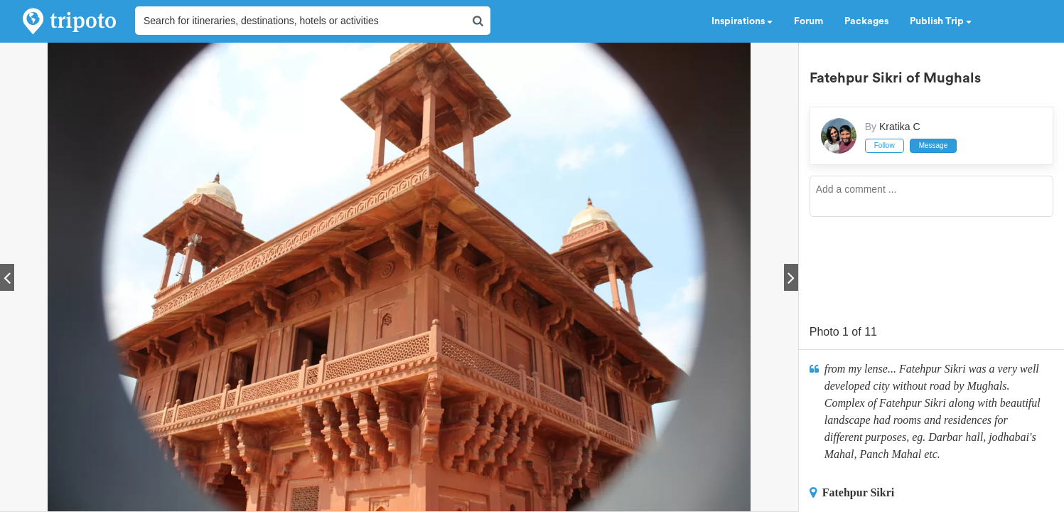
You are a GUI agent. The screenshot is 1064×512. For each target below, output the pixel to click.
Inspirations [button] (742, 21)
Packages (866, 21)
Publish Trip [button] (941, 21)
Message (933, 145)
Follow (884, 145)
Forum (808, 21)
